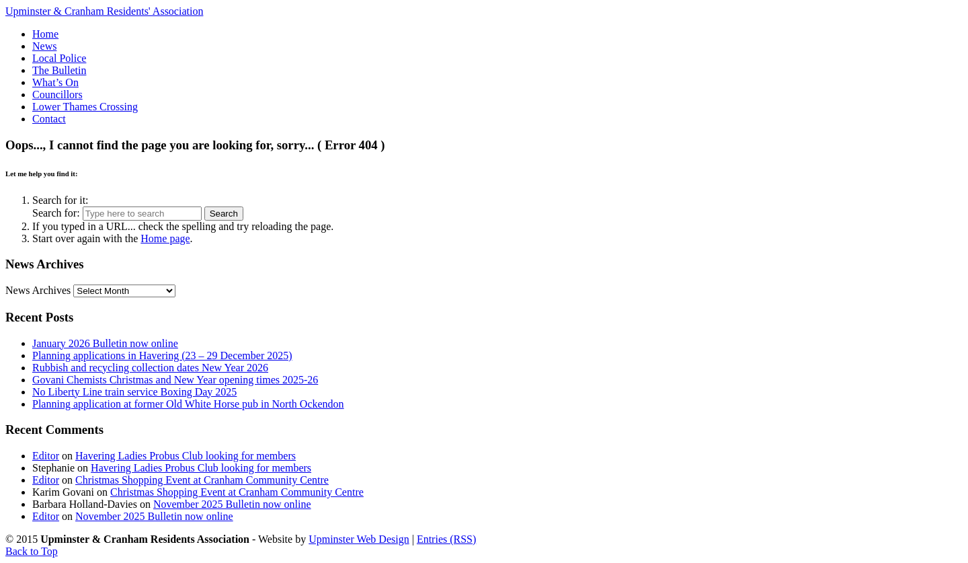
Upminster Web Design (359, 539)
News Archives (38, 290)
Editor (45, 455)
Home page (165, 238)
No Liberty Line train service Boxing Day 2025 (134, 392)
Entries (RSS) (446, 539)
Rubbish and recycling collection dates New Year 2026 (150, 367)
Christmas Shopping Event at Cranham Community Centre (202, 480)
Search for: (56, 213)
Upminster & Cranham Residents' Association (104, 11)
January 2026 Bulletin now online (105, 343)
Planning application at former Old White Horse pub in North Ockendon (188, 404)
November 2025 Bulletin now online (232, 504)
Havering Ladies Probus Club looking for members (185, 455)
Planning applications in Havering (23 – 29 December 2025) (162, 355)
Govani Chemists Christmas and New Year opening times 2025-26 (175, 379)
